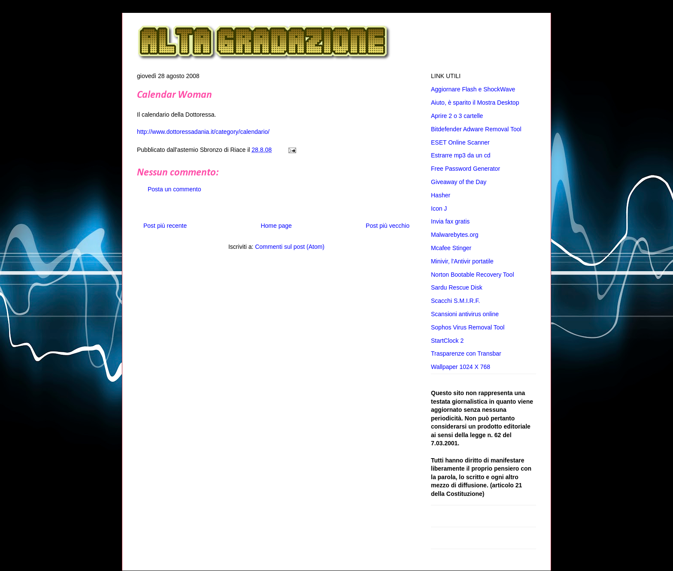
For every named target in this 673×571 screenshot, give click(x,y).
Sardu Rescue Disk (456, 287)
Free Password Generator (465, 168)
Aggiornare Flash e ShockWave (473, 89)
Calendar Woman (174, 95)
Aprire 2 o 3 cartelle (457, 115)
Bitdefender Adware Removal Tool (476, 129)
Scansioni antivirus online (465, 314)
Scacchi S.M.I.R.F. (455, 300)
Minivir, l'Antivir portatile (462, 261)
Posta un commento (174, 189)
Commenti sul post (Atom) (289, 246)
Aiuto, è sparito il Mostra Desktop (475, 102)
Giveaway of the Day (458, 181)
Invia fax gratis (450, 221)
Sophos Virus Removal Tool (467, 327)
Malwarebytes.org (455, 234)
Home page (276, 225)
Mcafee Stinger (451, 248)
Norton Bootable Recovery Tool (472, 274)
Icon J (439, 208)
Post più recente (165, 225)
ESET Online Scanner (460, 142)
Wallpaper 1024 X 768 (460, 366)
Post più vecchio (387, 225)
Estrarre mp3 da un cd (461, 155)
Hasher (440, 195)
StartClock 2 (447, 340)
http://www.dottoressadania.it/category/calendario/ (203, 131)
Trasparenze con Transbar (466, 353)
